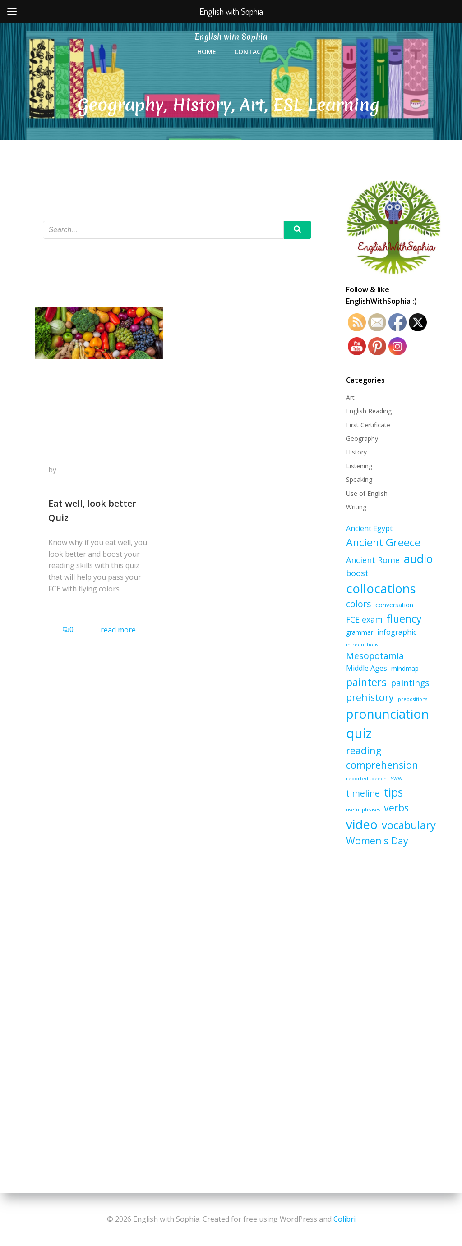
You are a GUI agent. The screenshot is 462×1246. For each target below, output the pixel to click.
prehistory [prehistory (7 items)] (370, 697)
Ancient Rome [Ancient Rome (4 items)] (373, 559)
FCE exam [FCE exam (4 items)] (364, 619)
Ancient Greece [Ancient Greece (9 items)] (383, 542)
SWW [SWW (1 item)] (396, 778)
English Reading (369, 411)
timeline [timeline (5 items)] (363, 793)
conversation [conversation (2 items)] (394, 604)
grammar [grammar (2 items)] (359, 632)
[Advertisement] (393, 999)
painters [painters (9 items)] (366, 682)
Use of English (367, 493)
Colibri (344, 1219)
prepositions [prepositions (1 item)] (412, 699)
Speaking (359, 479)
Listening (359, 466)
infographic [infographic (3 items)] (396, 632)
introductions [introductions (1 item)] (362, 644)
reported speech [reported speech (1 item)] (366, 778)
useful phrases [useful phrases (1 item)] (363, 809)
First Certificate (368, 425)
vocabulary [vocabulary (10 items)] (409, 824)
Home (206, 51)
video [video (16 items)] (362, 824)
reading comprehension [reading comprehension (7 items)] (382, 757)
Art (350, 397)
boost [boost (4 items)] (357, 573)
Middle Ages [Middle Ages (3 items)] (366, 668)
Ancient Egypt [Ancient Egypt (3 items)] (369, 528)
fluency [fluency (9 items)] (404, 618)
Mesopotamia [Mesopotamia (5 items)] (375, 656)
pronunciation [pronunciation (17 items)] (387, 713)
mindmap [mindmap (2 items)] (405, 668)
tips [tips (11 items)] (393, 792)
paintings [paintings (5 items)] (410, 683)
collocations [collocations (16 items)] (381, 588)
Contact (249, 51)
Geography (362, 438)
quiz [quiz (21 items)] (359, 733)
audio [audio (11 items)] (418, 558)
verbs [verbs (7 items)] (396, 807)
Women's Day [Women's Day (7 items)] (377, 840)
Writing (356, 507)
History (356, 452)
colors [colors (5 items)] (358, 604)
